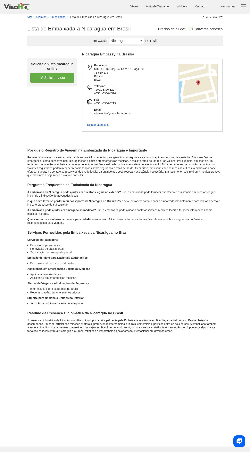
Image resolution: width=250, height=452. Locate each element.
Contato (200, 6)
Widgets (182, 6)
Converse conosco (206, 29)
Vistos (134, 6)
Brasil (150, 40)
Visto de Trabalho (157, 6)
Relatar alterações (98, 124)
